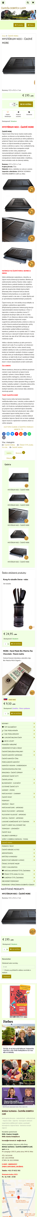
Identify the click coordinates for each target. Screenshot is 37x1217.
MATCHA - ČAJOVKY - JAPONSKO (12, 818)
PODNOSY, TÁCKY (8, 846)
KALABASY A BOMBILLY (9, 836)
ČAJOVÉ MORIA (10, 445)
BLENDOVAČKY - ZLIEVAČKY (19, 783)
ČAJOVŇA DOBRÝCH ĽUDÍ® (13, 8)
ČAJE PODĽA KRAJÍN (19, 730)
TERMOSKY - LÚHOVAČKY (10, 829)
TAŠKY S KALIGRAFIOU (9, 867)
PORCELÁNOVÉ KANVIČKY (11, 762)
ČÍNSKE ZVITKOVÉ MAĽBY (11, 864)
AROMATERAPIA (19, 853)
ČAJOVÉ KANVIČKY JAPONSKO (19, 755)
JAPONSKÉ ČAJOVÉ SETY (10, 776)
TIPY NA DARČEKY (19, 727)
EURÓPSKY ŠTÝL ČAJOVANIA (19, 877)
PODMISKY (5, 801)
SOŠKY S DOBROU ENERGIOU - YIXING (15, 839)
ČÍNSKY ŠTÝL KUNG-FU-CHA (19, 874)
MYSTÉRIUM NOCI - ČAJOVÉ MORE (16, 893)
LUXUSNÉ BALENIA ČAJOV (19, 737)
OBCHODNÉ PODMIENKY (19, 881)
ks (6, 644)
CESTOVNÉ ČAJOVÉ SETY (10, 787)
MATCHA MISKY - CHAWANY (19, 793)
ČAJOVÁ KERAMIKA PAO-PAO (19, 769)
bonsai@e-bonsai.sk (9, 1140)
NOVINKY (19, 723)
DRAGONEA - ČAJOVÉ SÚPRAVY (12, 772)
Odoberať (6, 976)
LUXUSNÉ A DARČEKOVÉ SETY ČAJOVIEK (19, 821)
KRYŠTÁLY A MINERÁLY (19, 856)
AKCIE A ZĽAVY (8, 741)
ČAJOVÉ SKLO (6, 832)
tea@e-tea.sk (21, 1140)
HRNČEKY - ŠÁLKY (8, 804)
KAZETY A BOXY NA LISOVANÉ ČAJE (14, 825)
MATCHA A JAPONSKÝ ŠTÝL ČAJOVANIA (19, 870)
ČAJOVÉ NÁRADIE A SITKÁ (19, 849)
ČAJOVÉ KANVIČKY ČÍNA (10, 758)
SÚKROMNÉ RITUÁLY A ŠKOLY (12, 748)
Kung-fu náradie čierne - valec (15, 579)
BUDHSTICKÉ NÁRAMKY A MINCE (19, 860)
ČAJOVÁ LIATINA (19, 779)
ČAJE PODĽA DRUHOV (19, 734)
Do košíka (25, 104)
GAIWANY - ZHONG (8, 790)
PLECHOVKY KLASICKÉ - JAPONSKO (14, 815)
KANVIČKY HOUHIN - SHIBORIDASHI (14, 765)
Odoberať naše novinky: (10, 963)
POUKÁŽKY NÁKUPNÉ (9, 744)
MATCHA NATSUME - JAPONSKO (12, 808)
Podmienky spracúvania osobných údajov (18, 885)
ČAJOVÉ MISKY (19, 797)
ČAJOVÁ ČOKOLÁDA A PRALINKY (19, 751)
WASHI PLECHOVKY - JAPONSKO (13, 811)
